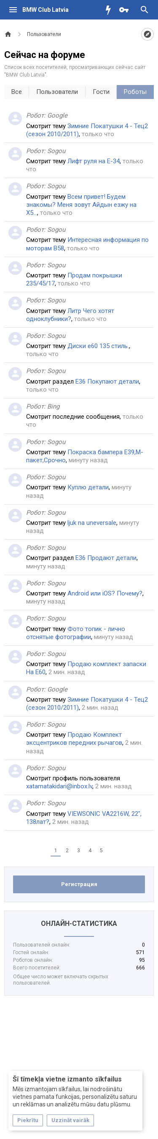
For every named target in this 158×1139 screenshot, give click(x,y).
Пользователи (57, 92)
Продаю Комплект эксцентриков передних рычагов (74, 739)
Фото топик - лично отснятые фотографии (75, 633)
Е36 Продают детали (106, 558)
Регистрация (79, 884)
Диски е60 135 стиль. (98, 346)
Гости (101, 92)
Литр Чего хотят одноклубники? (70, 315)
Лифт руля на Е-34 (93, 161)
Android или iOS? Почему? (104, 593)
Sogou (56, 151)
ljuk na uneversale (91, 523)
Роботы (135, 92)
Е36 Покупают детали (107, 381)
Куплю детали (88, 487)
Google (57, 115)
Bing (53, 406)
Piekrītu (27, 1120)
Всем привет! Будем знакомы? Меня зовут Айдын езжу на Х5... (81, 205)
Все (16, 92)
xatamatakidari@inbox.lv (59, 786)
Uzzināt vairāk (70, 1120)
